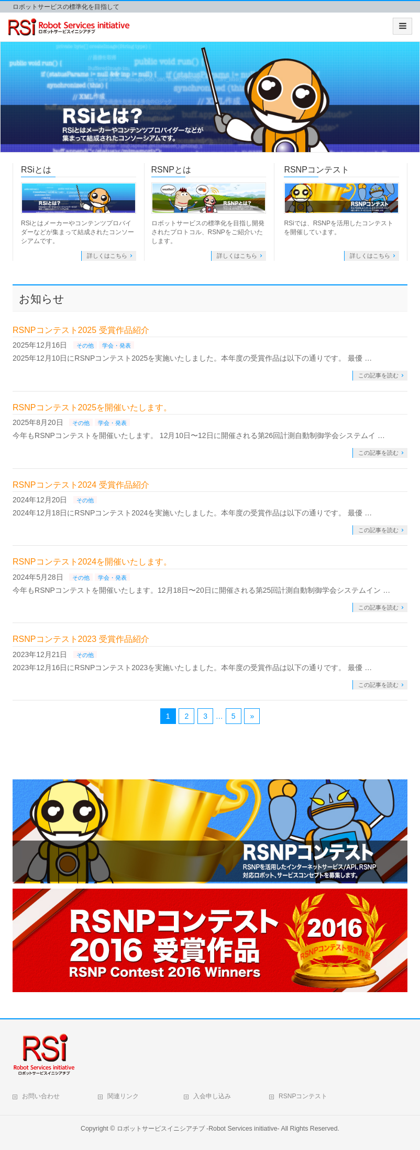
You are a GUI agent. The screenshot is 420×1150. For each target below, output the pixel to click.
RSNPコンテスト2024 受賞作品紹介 (81, 484)
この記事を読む (378, 375)
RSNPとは (171, 169)
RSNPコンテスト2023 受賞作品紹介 (81, 639)
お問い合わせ (41, 1096)
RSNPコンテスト (316, 169)
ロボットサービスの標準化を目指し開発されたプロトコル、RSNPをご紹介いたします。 (207, 232)
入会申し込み (212, 1096)
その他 (85, 345)
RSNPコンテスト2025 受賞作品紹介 (81, 330)
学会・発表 (116, 345)
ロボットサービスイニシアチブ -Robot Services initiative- (198, 1128)
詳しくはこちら (107, 255)
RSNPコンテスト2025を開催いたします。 (92, 407)
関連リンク (123, 1096)
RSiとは (36, 169)
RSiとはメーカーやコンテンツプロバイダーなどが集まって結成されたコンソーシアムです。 (77, 232)
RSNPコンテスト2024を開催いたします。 (92, 561)
